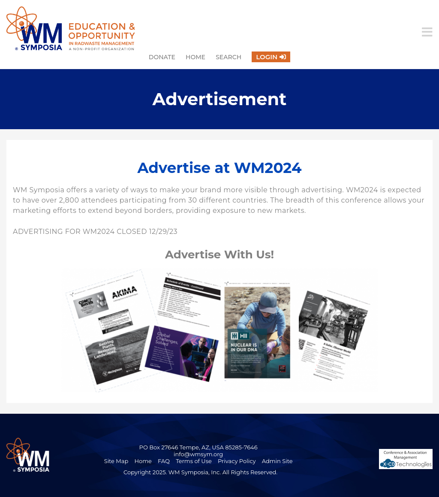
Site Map (116, 461)
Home (195, 57)
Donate (162, 57)
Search (228, 57)
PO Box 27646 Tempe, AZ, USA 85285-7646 (198, 447)
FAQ (164, 461)
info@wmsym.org (198, 454)
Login (266, 57)
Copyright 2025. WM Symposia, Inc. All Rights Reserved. (200, 472)
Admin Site (277, 461)
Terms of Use (194, 461)
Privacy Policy (237, 461)
